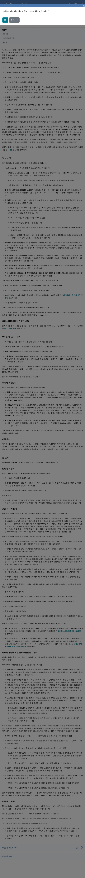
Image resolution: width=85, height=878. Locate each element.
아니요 (14, 20)
